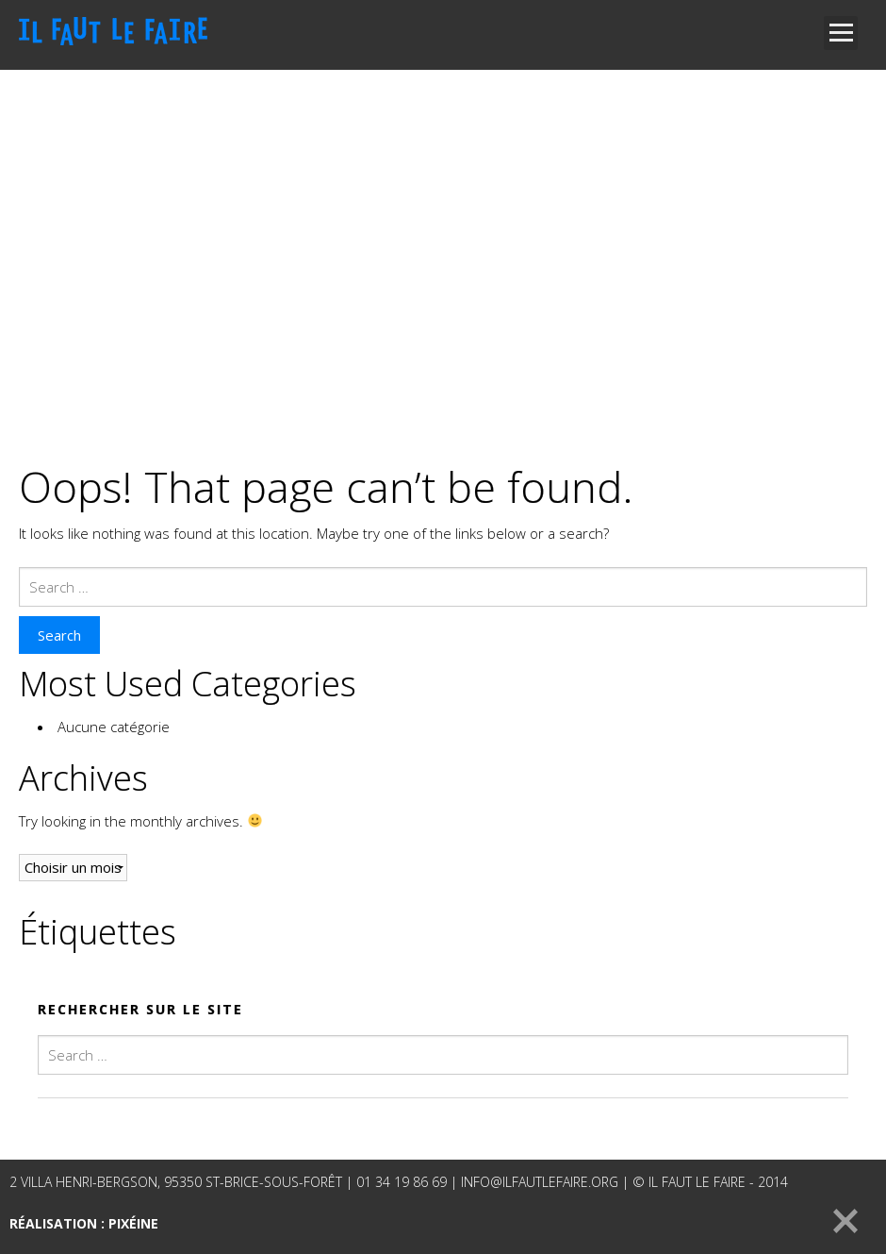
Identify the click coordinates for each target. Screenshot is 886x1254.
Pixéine (133, 1223)
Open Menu (841, 33)
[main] (443, 707)
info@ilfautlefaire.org (539, 1182)
